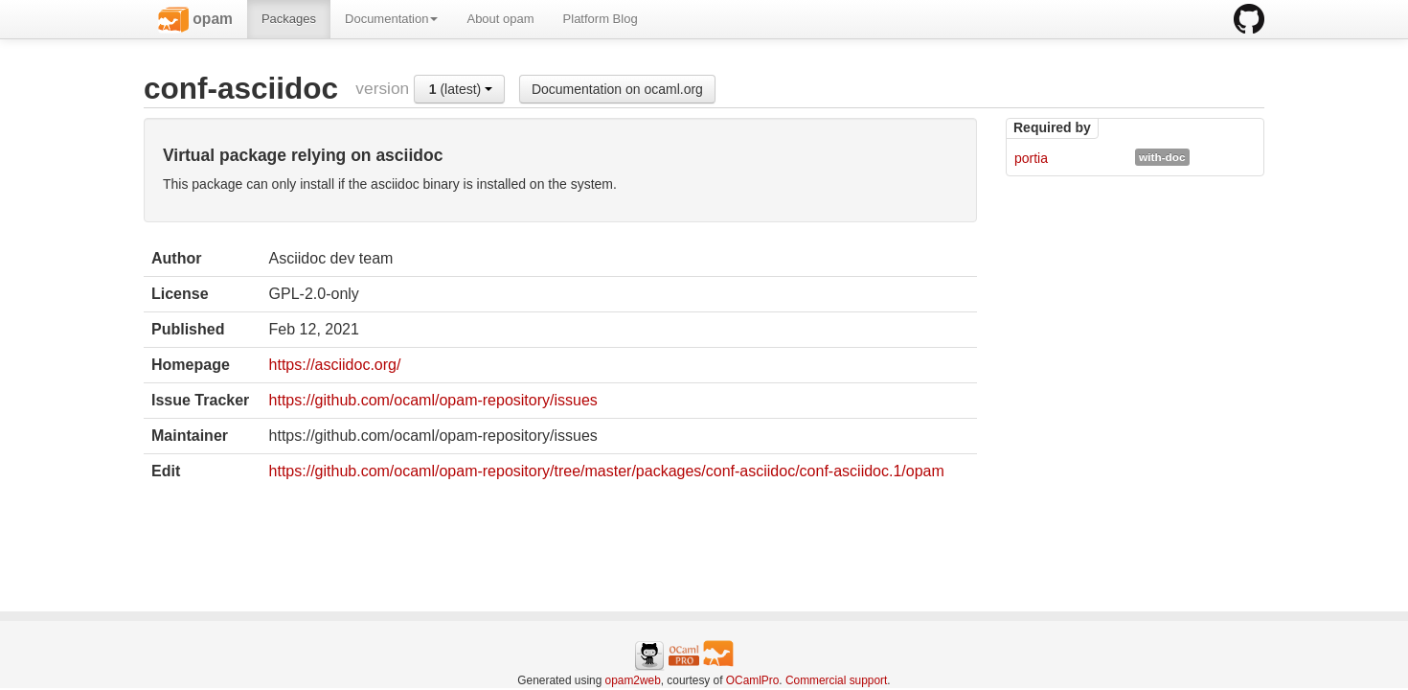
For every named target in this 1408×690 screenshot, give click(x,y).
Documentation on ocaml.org (617, 89)
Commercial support (836, 680)
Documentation (391, 19)
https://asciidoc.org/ (335, 364)
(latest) (460, 89)
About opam (500, 19)
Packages (288, 19)
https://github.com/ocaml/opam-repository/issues (433, 400)
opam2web (633, 680)
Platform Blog (600, 19)
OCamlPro (753, 680)
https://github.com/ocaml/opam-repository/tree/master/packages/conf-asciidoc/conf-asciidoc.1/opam (606, 471)
